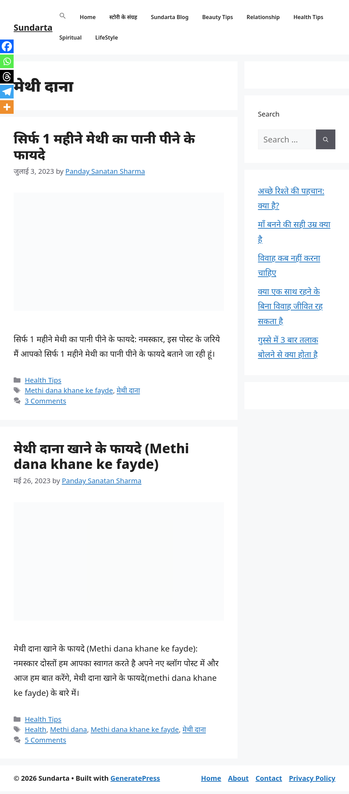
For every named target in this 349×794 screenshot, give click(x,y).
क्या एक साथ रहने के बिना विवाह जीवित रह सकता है (290, 306)
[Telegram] (7, 91)
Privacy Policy (312, 778)
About (238, 778)
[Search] (325, 139)
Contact (269, 778)
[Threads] (7, 76)
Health (35, 729)
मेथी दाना (128, 390)
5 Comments (45, 740)
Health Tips (308, 17)
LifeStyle (106, 37)
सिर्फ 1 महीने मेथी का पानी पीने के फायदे (104, 146)
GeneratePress (135, 778)
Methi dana (68, 729)
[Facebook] (7, 46)
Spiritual (70, 37)
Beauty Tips (217, 17)
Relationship (263, 17)
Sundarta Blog (170, 17)
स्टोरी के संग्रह (123, 17)
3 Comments (45, 401)
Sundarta (33, 27)
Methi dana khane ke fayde (69, 390)
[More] (7, 107)
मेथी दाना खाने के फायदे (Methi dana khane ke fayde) (101, 456)
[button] (62, 17)
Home (88, 17)
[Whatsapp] (7, 61)
